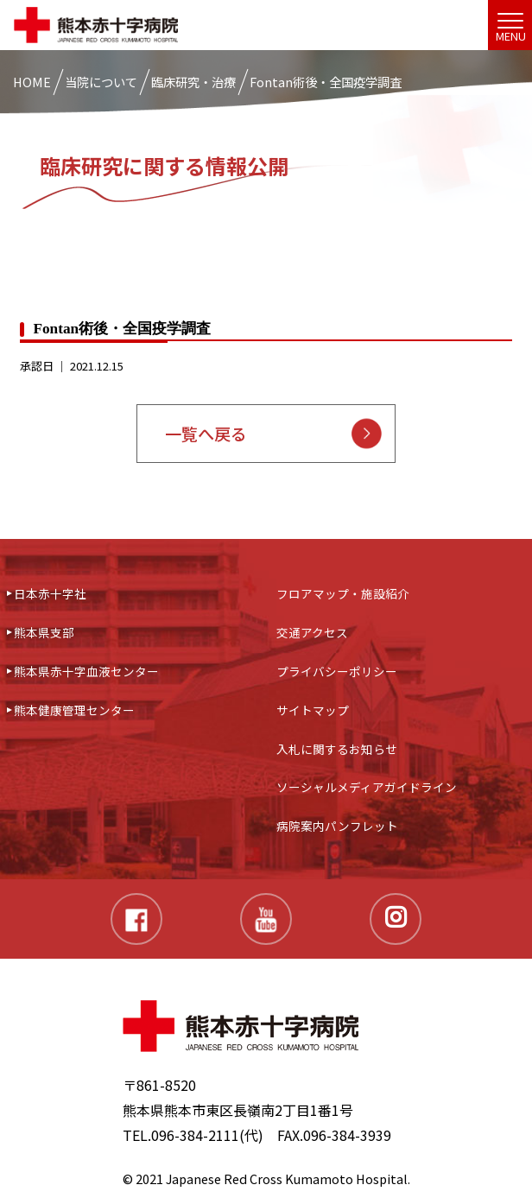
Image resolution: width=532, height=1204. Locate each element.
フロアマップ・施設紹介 (342, 593)
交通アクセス (312, 632)
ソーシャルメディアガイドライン (366, 786)
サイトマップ (312, 710)
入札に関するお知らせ (336, 748)
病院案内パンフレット (337, 825)
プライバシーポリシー (336, 671)
